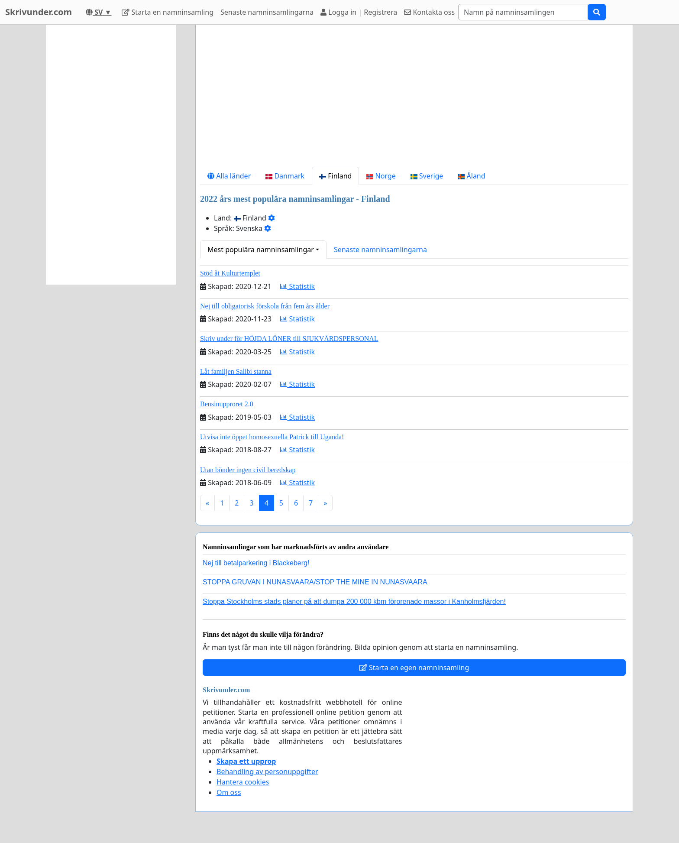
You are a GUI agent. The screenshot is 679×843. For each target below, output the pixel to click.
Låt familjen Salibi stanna (236, 371)
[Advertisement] (414, 99)
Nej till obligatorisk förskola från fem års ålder (265, 306)
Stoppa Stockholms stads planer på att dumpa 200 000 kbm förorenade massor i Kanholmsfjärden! (354, 601)
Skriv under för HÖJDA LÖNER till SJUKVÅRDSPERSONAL (289, 338)
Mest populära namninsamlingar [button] (260, 249)
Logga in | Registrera (358, 12)
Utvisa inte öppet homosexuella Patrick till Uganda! (272, 437)
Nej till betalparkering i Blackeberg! (256, 563)
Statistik (297, 286)
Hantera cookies (243, 782)
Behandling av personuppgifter (267, 771)
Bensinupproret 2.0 (226, 404)
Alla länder (229, 176)
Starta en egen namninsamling (414, 667)
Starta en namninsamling (167, 12)
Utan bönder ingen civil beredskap (247, 469)
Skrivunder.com (38, 12)
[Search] (523, 12)
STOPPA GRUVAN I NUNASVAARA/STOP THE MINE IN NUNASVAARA (315, 582)
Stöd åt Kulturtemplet (230, 273)
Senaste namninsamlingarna (267, 12)
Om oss (229, 792)
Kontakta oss (429, 12)
